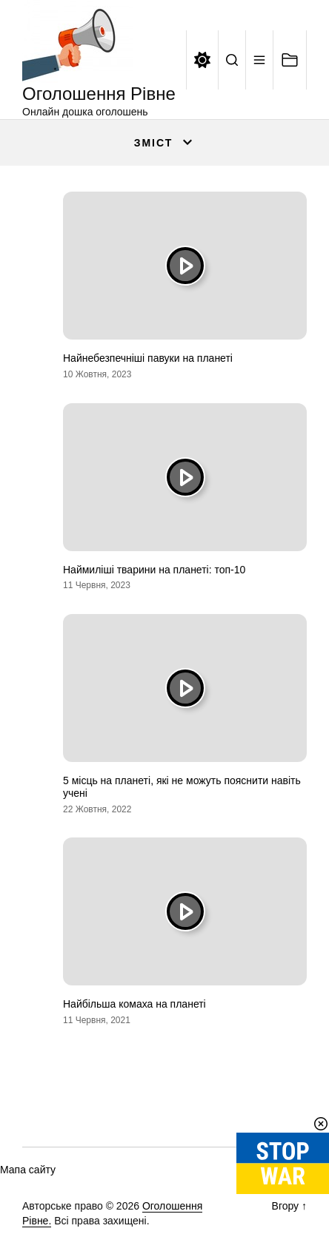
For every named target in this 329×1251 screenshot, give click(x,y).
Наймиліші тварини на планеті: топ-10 (154, 570)
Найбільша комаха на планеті (134, 1004)
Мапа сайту (28, 1170)
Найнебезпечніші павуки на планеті (148, 358)
